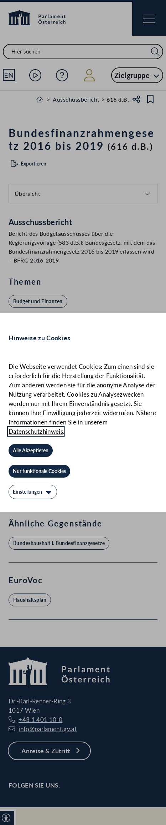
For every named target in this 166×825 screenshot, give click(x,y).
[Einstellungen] (33, 492)
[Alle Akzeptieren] (31, 450)
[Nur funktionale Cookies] (39, 471)
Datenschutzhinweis (36, 431)
